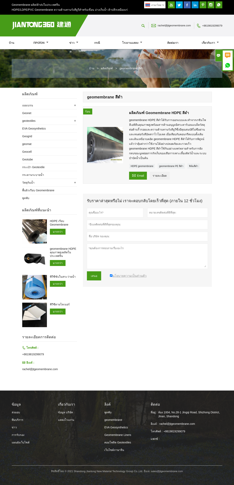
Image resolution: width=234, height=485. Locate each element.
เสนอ (94, 275)
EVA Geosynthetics (34, 128)
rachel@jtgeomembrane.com (174, 25)
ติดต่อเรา (172, 42)
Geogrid (27, 136)
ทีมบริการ (17, 419)
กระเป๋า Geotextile (33, 167)
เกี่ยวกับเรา (210, 42)
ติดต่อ (155, 404)
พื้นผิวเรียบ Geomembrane (38, 190)
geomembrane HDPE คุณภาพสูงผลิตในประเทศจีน (63, 252)
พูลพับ (25, 198)
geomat (26, 144)
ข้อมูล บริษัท (65, 412)
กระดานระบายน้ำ (33, 174)
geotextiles (28, 120)
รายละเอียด (160, 175)
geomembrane (113, 419)
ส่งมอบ (16, 412)
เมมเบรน (27, 105)
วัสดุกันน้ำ (28, 182)
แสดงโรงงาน (66, 419)
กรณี (97, 42)
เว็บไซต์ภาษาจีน (114, 450)
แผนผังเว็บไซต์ (20, 442)
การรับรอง (18, 434)
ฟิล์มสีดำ (193, 166)
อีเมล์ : (154, 423)
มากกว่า (58, 231)
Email (138, 175)
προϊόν (40, 42)
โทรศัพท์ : (157, 431)
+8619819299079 (212, 25)
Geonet (26, 113)
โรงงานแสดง (132, 42)
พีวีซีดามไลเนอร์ (60, 304)
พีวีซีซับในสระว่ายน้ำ (63, 276)
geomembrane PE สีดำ (171, 166)
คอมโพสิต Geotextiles (117, 442)
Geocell (26, 151)
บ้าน (11, 42)
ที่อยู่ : (154, 412)
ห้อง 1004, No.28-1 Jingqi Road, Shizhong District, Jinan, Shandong (189, 414)
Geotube (27, 159)
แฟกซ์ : (155, 438)
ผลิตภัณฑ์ (107, 68)
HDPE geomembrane (142, 166)
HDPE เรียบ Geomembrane (59, 222)
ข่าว (73, 42)
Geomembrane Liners (117, 434)
